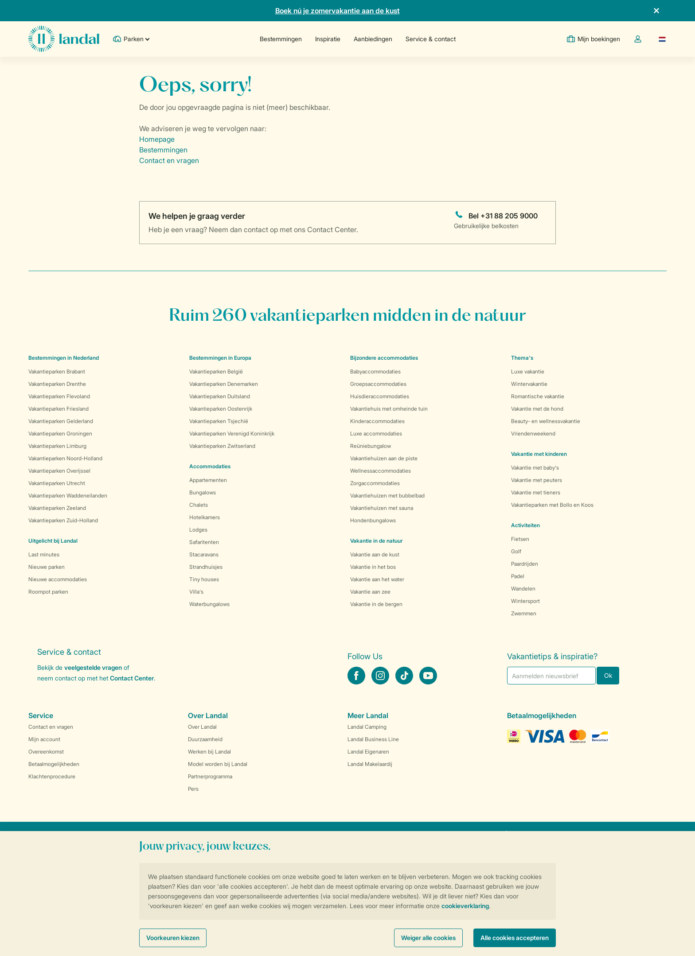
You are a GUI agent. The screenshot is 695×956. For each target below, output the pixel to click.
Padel (517, 576)
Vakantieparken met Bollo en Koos (552, 504)
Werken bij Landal (209, 751)
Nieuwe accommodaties (57, 579)
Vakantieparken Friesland (58, 408)
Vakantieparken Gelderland (60, 421)
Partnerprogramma (210, 776)
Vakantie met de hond (537, 408)
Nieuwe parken (46, 566)
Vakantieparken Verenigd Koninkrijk (231, 433)
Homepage (157, 139)
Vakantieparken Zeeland (57, 508)
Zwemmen (523, 613)
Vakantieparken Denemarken (223, 384)
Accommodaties (209, 466)
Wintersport (525, 601)
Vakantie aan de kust (374, 554)
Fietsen (520, 539)
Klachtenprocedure (51, 776)
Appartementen (208, 480)
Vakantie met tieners (535, 492)
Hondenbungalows (373, 520)
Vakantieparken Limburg (57, 446)
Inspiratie (327, 39)
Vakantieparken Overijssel (59, 470)
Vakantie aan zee (370, 591)
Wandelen (523, 588)
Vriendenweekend (533, 433)
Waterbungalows (209, 604)
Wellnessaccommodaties (380, 470)
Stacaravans (204, 554)
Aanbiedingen (373, 39)
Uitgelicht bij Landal (53, 540)
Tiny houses (204, 579)
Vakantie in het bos (373, 566)
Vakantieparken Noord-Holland (65, 458)
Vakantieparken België (216, 371)
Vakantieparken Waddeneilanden (67, 495)
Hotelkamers (204, 517)
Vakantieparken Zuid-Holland (63, 520)
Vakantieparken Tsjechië (218, 421)
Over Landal (202, 726)
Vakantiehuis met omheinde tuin (389, 408)
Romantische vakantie (537, 396)
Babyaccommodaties (375, 371)
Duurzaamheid (205, 739)
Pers (193, 788)
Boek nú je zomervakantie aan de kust (337, 10)
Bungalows (202, 492)
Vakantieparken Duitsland (219, 396)
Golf (516, 551)
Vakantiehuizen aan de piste (384, 458)
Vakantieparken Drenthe (57, 384)
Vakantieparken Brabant (56, 371)
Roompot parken (48, 591)
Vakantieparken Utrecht (56, 483)
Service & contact (431, 39)
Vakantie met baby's (535, 467)
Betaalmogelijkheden (53, 764)
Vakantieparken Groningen (60, 433)
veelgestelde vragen (93, 667)
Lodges (198, 529)
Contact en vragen (169, 160)
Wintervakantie (529, 384)
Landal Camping (367, 726)
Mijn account (44, 739)
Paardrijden (524, 563)
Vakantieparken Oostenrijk (220, 408)
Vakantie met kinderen (539, 454)
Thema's (522, 357)
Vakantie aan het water (377, 579)
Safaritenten (204, 542)
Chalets (198, 504)
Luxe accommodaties (376, 433)
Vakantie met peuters (536, 480)
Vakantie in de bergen (376, 604)
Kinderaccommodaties (377, 421)
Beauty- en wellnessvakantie (545, 421)
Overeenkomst (46, 751)
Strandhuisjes (206, 566)
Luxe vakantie (527, 371)
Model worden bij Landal (217, 764)
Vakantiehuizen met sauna (381, 508)
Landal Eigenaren (368, 751)
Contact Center (132, 678)
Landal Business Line (373, 739)
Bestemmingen (281, 39)
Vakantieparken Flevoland (59, 396)
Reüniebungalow (370, 446)
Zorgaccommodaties (375, 483)
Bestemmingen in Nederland (63, 357)
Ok (608, 675)
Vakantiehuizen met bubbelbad (387, 495)
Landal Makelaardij (370, 764)
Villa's (196, 591)
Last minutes (43, 554)
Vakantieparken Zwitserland (222, 446)
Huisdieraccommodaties (379, 396)
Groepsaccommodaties (378, 384)
